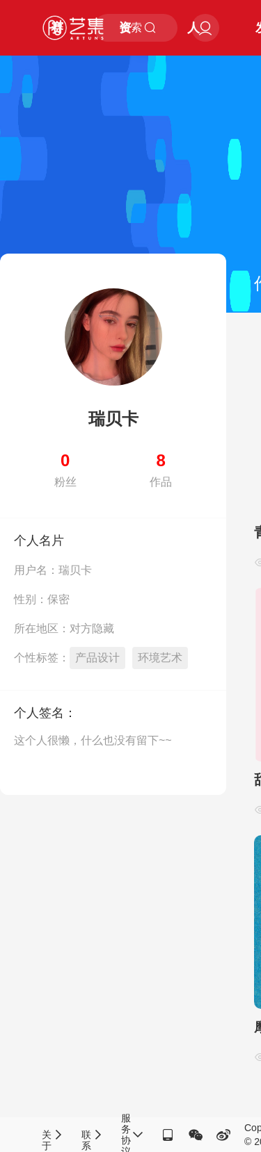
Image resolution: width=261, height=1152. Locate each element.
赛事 (57, 38)
